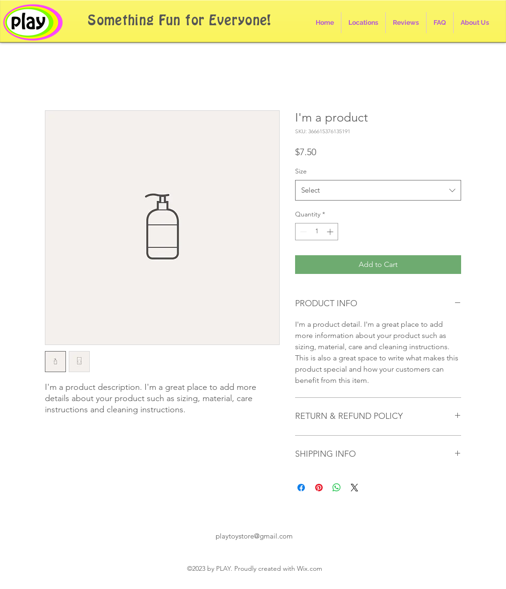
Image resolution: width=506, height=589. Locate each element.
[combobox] (378, 190)
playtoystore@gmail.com (254, 536)
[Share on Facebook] (301, 487)
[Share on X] (354, 487)
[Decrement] (302, 231)
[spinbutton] (316, 231)
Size (301, 171)
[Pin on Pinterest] (319, 487)
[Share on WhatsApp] (336, 487)
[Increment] (331, 231)
